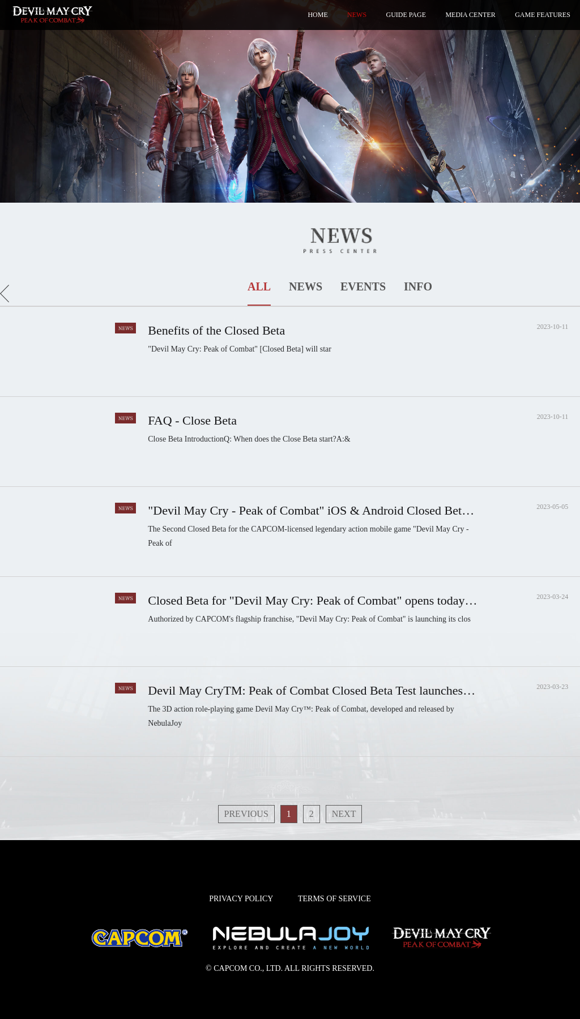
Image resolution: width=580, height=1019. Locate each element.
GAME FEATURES (542, 15)
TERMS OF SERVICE (334, 898)
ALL (259, 286)
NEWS (356, 15)
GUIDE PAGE (406, 15)
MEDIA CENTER (470, 15)
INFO (418, 286)
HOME (317, 15)
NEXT (344, 814)
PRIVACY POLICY (241, 898)
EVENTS (363, 286)
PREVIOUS (246, 814)
